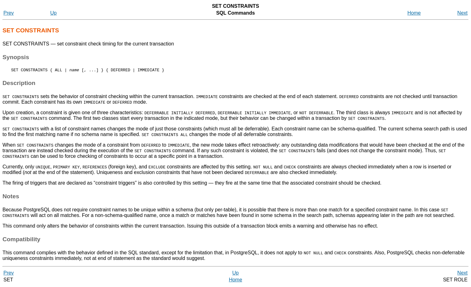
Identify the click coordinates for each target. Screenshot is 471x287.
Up (53, 13)
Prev (8, 13)
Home (414, 13)
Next (462, 13)
